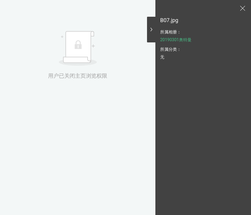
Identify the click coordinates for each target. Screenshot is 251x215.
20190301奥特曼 (176, 39)
